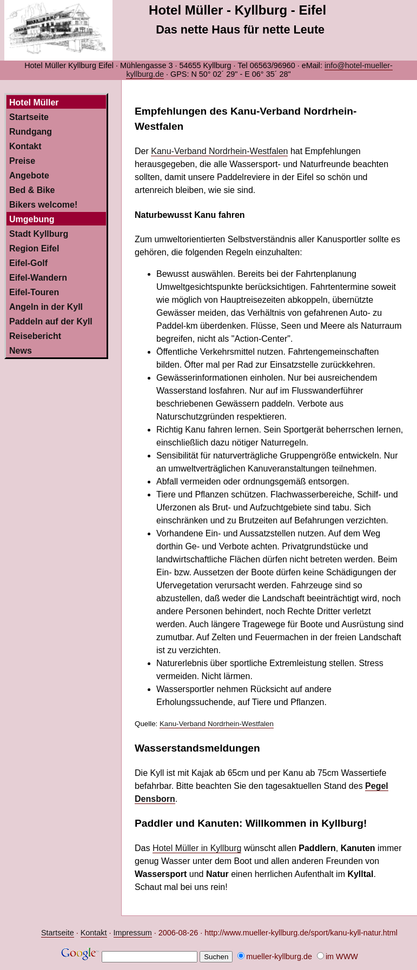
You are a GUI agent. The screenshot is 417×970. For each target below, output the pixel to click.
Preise (22, 160)
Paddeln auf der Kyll (50, 321)
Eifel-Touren (34, 292)
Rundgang (30, 131)
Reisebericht (35, 336)
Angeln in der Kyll (46, 306)
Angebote (29, 175)
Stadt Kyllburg (38, 233)
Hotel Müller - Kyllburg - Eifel (237, 10)
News (20, 350)
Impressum (133, 932)
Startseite (29, 117)
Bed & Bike (32, 190)
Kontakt (25, 146)
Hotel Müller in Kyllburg (197, 848)
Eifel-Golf (28, 263)
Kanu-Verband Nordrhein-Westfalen (219, 151)
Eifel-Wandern (38, 277)
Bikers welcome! (43, 204)
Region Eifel (34, 248)
